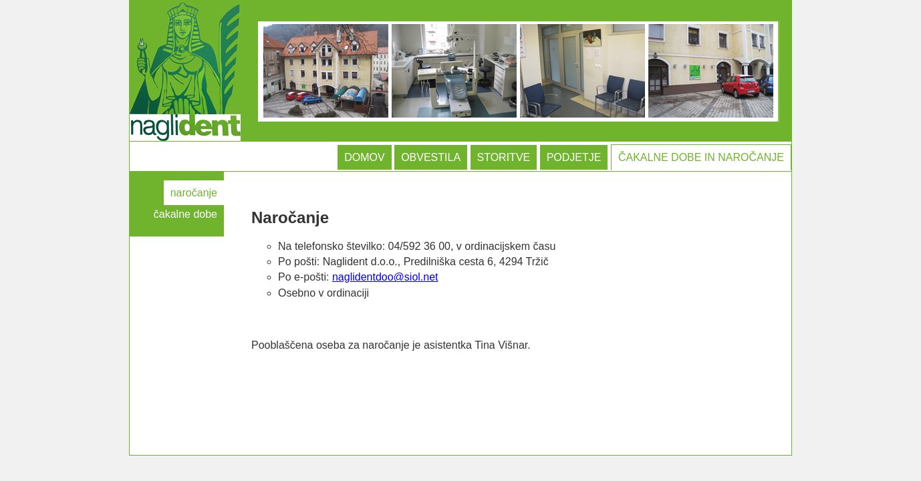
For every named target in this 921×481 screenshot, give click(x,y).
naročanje (193, 192)
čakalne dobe (185, 214)
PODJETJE (574, 157)
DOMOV (364, 157)
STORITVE (504, 157)
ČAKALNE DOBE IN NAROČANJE (701, 157)
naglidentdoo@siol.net (385, 277)
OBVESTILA (430, 157)
